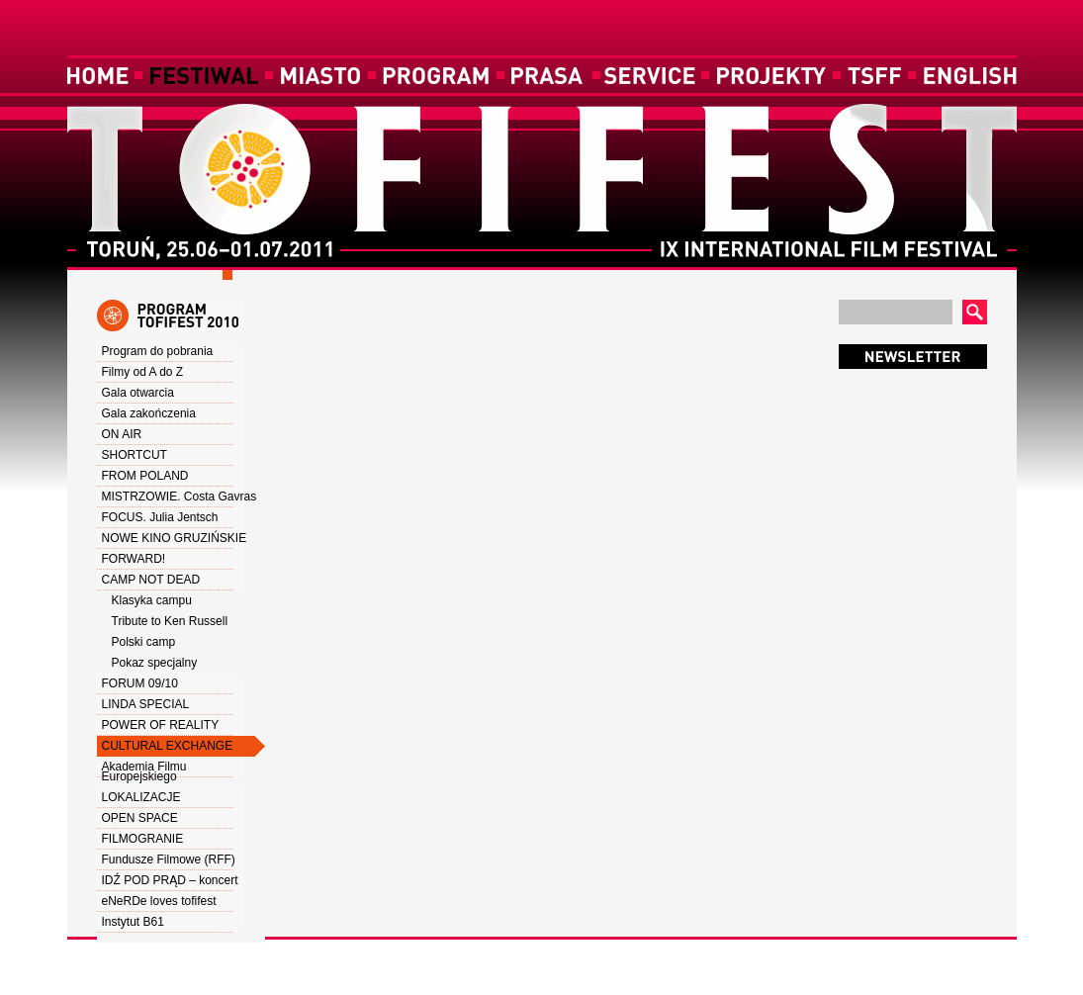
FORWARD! (134, 559)
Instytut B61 (133, 922)
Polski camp (144, 642)
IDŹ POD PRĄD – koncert (170, 880)
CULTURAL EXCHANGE (167, 746)
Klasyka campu (152, 600)
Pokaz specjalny (155, 663)
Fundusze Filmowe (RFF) (168, 859)
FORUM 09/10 (140, 683)
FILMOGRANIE (143, 839)
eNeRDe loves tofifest (159, 901)
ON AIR (122, 434)
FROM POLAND (145, 476)
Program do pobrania (158, 351)
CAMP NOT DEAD (151, 580)
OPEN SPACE (140, 818)
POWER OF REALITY (161, 725)
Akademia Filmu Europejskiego (144, 771)
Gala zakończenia (149, 413)
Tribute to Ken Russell (170, 621)
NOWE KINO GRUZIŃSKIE (174, 538)
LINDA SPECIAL (146, 704)
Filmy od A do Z (143, 372)
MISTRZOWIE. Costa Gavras (179, 496)
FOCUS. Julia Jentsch (160, 517)
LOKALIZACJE (141, 797)
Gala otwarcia (138, 393)
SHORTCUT (134, 455)
